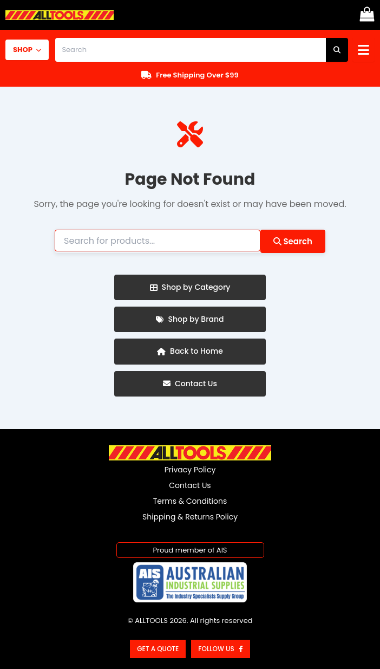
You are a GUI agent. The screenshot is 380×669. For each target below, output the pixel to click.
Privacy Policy (190, 469)
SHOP (27, 49)
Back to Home (190, 351)
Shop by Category (190, 287)
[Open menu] (363, 50)
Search (292, 241)
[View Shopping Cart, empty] (367, 15)
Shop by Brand (190, 319)
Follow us (220, 648)
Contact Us (190, 383)
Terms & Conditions (190, 501)
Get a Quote (158, 648)
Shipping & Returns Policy (190, 516)
